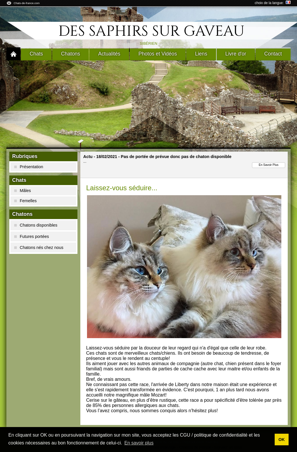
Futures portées (31, 236)
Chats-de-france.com (27, 3)
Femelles (25, 200)
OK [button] (281, 439)
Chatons (70, 54)
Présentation (28, 166)
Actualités (109, 54)
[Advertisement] (148, 104)
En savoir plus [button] (139, 442)
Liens (201, 54)
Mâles (22, 190)
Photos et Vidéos (157, 54)
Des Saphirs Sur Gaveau (151, 31)
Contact (273, 54)
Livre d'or (235, 54)
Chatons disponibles (35, 225)
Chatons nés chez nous (38, 247)
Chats (36, 54)
